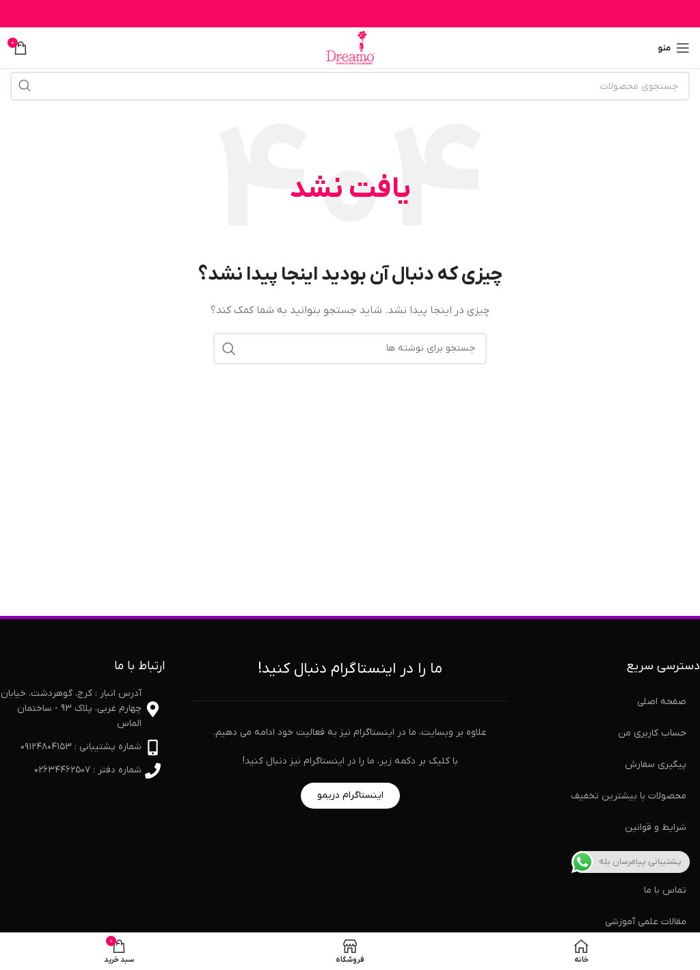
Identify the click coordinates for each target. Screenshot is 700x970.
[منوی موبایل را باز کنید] (674, 48)
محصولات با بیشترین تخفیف (628, 796)
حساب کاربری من (652, 733)
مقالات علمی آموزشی (645, 921)
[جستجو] (350, 86)
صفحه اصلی (661, 701)
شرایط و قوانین (655, 827)
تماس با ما (665, 890)
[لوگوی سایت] (350, 47)
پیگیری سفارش (655, 764)
